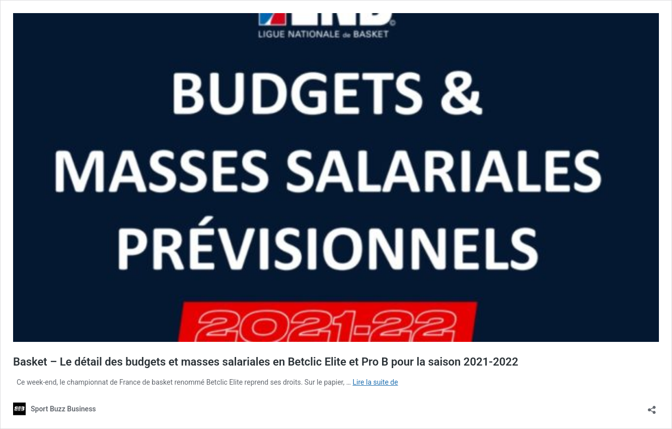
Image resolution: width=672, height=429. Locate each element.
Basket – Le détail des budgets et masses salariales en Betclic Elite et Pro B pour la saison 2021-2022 (265, 361)
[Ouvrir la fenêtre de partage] (652, 406)
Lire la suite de (375, 382)
